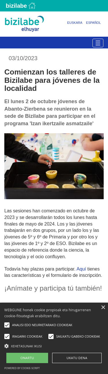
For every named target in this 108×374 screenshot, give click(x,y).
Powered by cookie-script (22, 368)
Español (93, 22)
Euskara (74, 22)
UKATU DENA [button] (77, 358)
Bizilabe (16, 6)
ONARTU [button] (27, 358)
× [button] (103, 308)
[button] (54, 345)
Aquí (81, 269)
